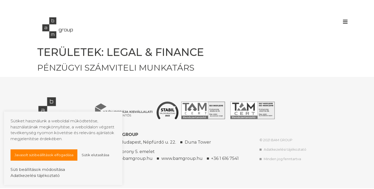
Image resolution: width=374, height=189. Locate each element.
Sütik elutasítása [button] (95, 155)
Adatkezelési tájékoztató (35, 175)
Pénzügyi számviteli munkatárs (116, 67)
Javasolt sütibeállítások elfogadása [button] (43, 155)
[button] (345, 22)
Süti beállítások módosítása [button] (38, 169)
